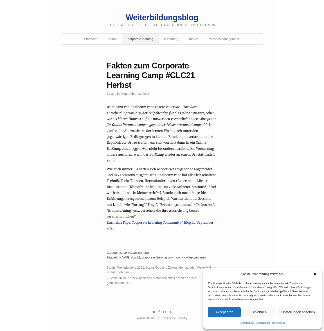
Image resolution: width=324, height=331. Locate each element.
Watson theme (146, 318)
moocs (193, 39)
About (112, 39)
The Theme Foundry (174, 318)
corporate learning (140, 39)
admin (115, 93)
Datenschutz (247, 322)
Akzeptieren (224, 312)
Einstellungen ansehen (298, 312)
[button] (315, 274)
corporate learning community (162, 257)
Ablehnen (259, 312)
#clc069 (124, 257)
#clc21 (135, 257)
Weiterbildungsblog (162, 17)
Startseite (90, 39)
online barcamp (195, 257)
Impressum (278, 322)
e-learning (171, 39)
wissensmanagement (224, 39)
